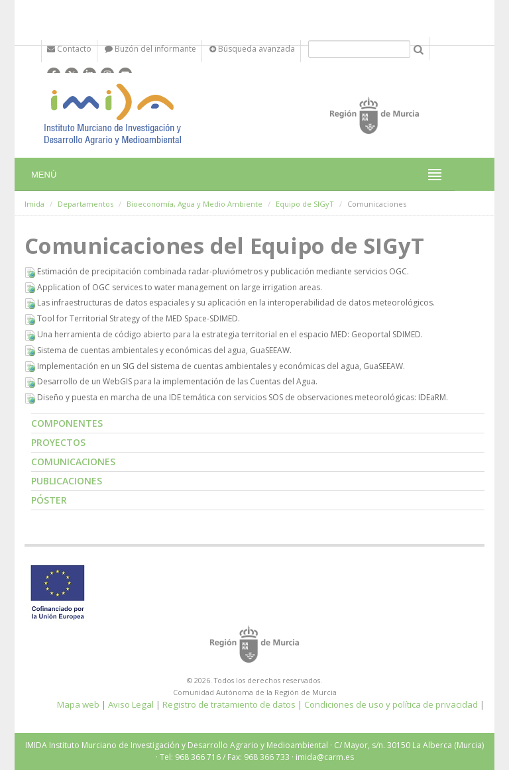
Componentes (67, 423)
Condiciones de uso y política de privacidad (391, 704)
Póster (49, 500)
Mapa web (78, 704)
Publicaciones (66, 480)
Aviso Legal (131, 704)
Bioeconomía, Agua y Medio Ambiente (194, 204)
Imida (34, 204)
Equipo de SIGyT (305, 204)
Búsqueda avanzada (252, 48)
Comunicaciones (73, 461)
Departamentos (85, 204)
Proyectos (58, 442)
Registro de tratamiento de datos (229, 704)
